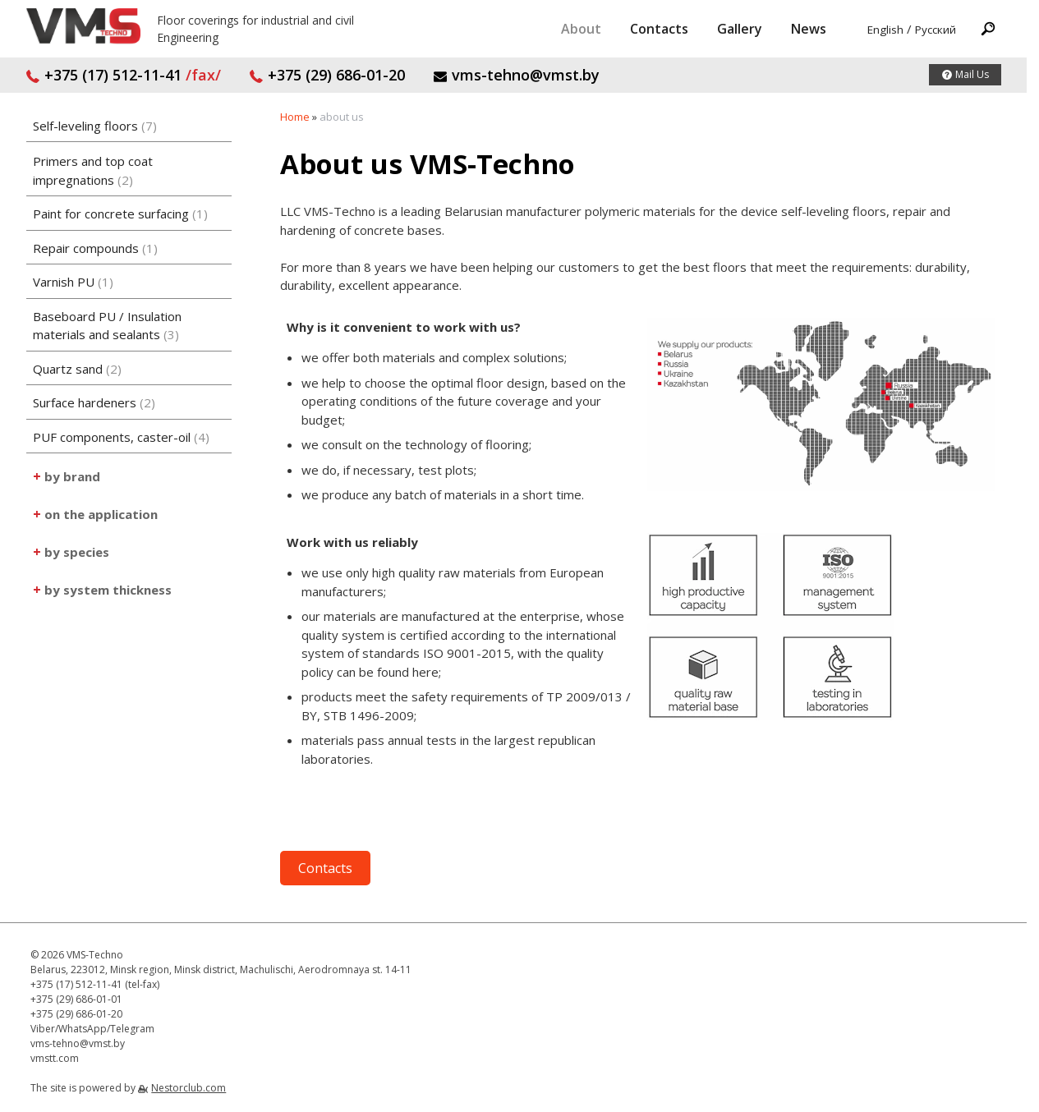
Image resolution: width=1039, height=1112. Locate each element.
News (808, 29)
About (581, 29)
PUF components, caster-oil (121, 437)
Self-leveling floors (95, 125)
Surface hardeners (94, 402)
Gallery (739, 29)
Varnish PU (73, 281)
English (885, 29)
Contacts (659, 29)
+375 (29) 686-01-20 (327, 75)
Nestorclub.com (188, 1088)
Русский (935, 29)
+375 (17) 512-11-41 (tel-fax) (94, 984)
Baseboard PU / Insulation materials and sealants (107, 325)
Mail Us (972, 74)
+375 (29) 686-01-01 (76, 999)
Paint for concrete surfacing (120, 213)
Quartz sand (77, 369)
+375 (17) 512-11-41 (123, 75)
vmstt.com (54, 1058)
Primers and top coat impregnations (93, 170)
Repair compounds (95, 248)
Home (295, 116)
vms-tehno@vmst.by (516, 75)
